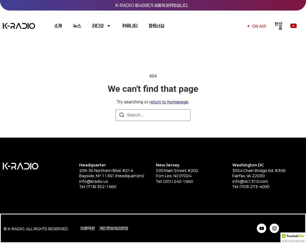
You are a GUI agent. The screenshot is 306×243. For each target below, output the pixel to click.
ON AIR (259, 26)
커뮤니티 (130, 25)
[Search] (122, 116)
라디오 (101, 26)
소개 (58, 25)
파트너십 (156, 25)
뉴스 (77, 25)
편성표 (278, 26)
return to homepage (169, 102)
